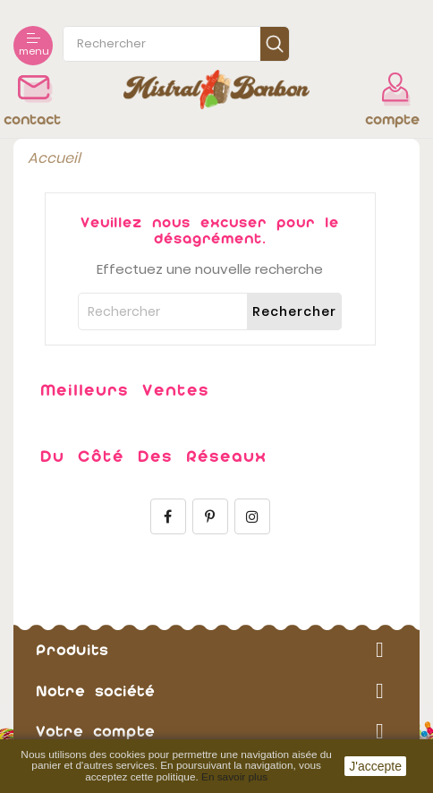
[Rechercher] (210, 311)
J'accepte (375, 766)
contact (32, 119)
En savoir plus (234, 777)
